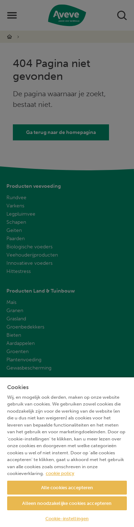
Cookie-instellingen (67, 518)
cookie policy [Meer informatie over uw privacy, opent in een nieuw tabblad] (60, 473)
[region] (67, 452)
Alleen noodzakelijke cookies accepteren (66, 503)
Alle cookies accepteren (67, 487)
